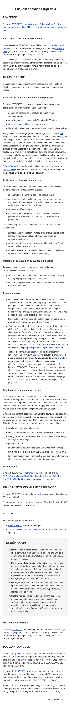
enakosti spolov (59, 45)
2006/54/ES (17, 629)
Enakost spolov (15, 525)
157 (61, 133)
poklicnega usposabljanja (19, 124)
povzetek (62, 358)
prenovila (29, 473)
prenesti (37, 494)
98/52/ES (18, 479)
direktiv (46, 45)
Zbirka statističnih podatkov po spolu (24, 530)
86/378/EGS (45, 476)
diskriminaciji (9, 169)
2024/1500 (25, 60)
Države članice (10, 166)
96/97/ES (57, 476)
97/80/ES (7, 479)
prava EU (47, 84)
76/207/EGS (21, 476)
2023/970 (37, 355)
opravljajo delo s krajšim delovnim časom (44, 348)
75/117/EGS (9, 476)
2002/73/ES (33, 476)
